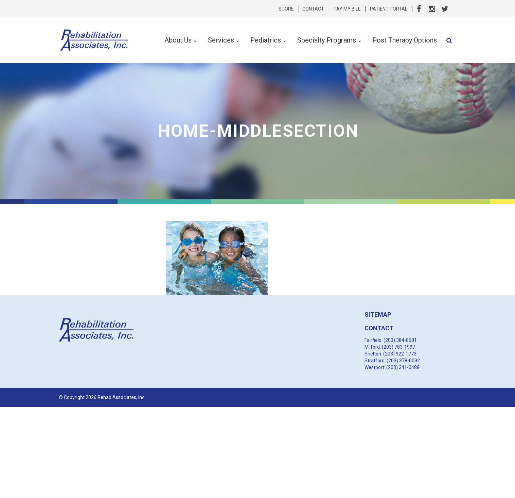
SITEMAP (378, 314)
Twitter (444, 8)
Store (286, 9)
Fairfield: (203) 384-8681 (391, 340)
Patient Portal (388, 9)
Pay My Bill (347, 9)
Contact (313, 9)
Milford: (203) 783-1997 (390, 347)
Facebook (418, 8)
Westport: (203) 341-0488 (392, 367)
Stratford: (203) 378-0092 (392, 360)
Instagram (431, 8)
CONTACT (379, 328)
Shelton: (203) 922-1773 (390, 353)
